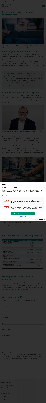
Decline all (29, 213)
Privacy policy (5, 195)
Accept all (16, 213)
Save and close (23, 216)
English (4, 184)
